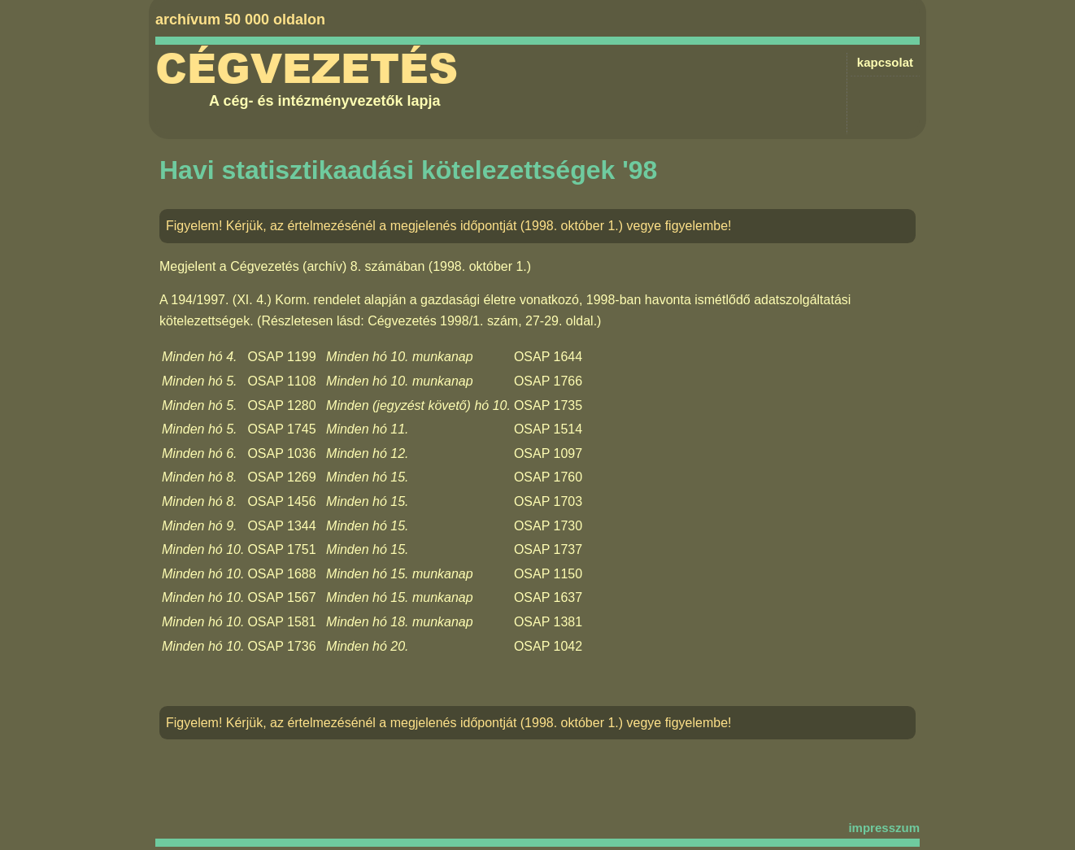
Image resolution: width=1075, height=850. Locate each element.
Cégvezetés (306, 69)
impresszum (884, 828)
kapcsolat (885, 62)
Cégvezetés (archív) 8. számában (327, 266)
